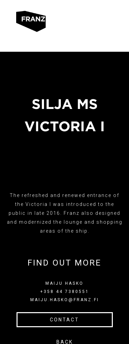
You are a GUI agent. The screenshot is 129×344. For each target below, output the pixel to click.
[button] (62, 21)
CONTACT (64, 319)
